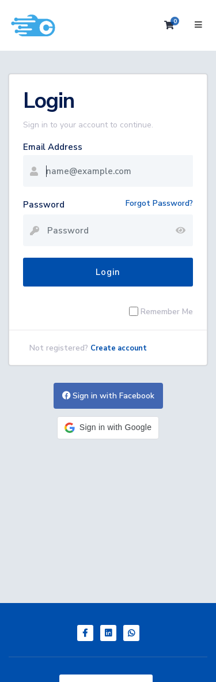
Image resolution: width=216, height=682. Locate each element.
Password (44, 204)
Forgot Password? (159, 203)
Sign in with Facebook (108, 395)
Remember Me (167, 311)
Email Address (52, 147)
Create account (118, 348)
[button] (108, 427)
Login (108, 272)
